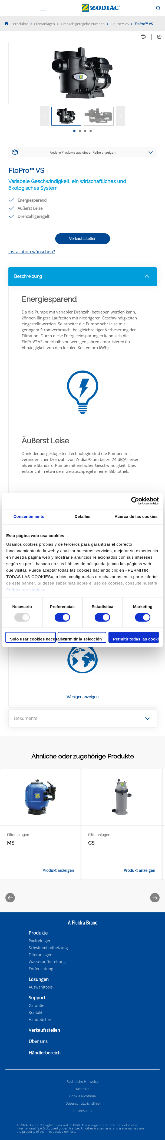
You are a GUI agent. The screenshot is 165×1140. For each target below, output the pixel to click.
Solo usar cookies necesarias (33, 639)
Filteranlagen (44, 23)
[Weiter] (120, 116)
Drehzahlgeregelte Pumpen (83, 23)
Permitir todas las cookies (136, 639)
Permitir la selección (82, 639)
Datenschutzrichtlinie (82, 1103)
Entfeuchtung (41, 969)
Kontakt (35, 1012)
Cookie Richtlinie (82, 1096)
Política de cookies (25, 589)
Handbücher (40, 1019)
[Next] (155, 897)
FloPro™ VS (120, 23)
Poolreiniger (40, 941)
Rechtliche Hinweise (82, 1081)
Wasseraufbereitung (47, 962)
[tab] (74, 131)
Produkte (20, 23)
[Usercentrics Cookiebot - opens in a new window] (135, 501)
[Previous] (10, 897)
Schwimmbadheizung (48, 948)
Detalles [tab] (82, 516)
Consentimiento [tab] (29, 516)
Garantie (36, 1005)
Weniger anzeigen (82, 697)
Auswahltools (41, 987)
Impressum (82, 1110)
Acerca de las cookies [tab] (136, 516)
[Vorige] (45, 116)
